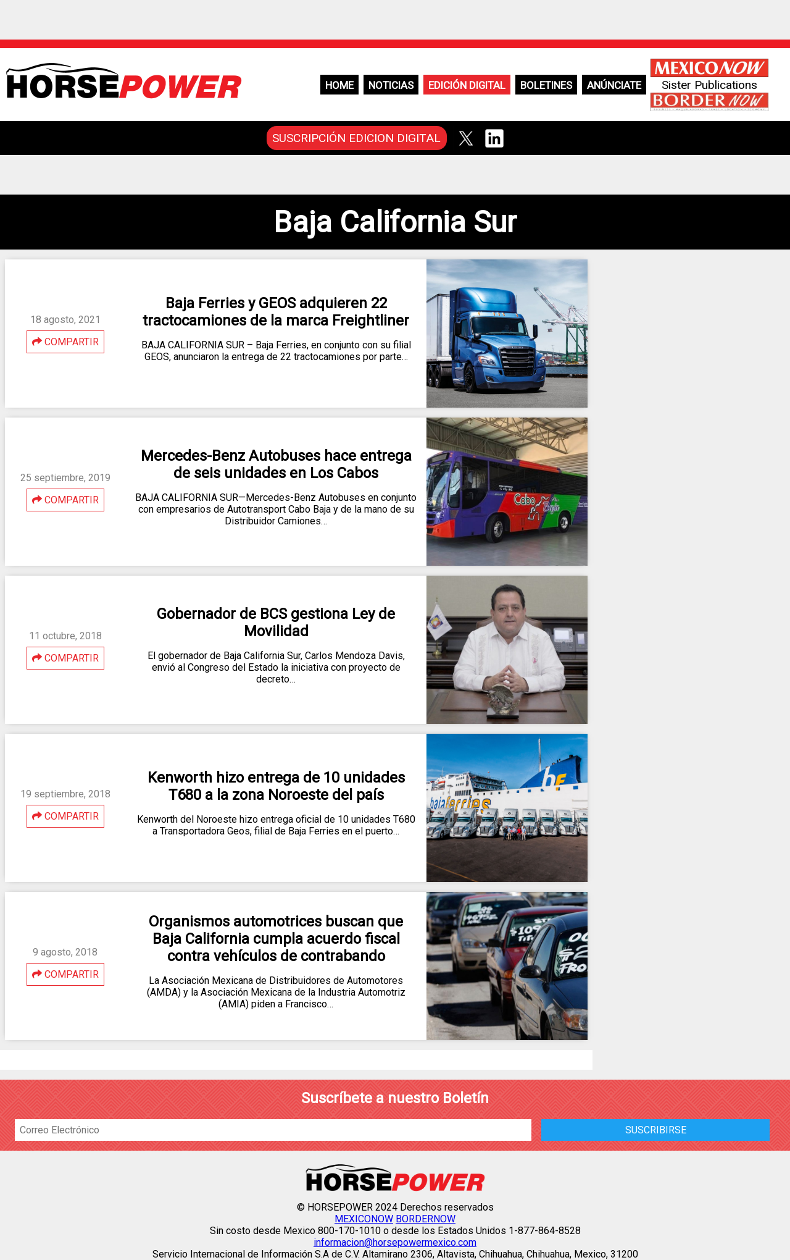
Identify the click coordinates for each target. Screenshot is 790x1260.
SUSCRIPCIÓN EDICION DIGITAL (356, 138)
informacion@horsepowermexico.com (395, 1242)
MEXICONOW (364, 1219)
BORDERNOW (425, 1219)
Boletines (546, 85)
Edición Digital (466, 85)
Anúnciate (614, 85)
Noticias (391, 85)
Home (339, 85)
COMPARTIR (65, 342)
